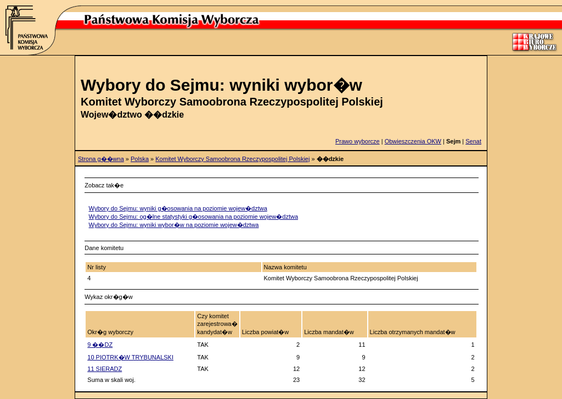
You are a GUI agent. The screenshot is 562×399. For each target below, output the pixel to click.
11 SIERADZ (104, 368)
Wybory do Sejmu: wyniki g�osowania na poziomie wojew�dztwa (178, 208)
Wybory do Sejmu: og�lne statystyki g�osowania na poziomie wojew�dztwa (193, 216)
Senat (473, 141)
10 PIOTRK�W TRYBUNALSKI (130, 357)
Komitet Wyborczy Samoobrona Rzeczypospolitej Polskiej (232, 159)
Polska (140, 159)
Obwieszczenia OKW (413, 141)
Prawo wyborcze (357, 141)
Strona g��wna (101, 159)
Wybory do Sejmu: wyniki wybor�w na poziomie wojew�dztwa (174, 224)
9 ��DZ (100, 344)
